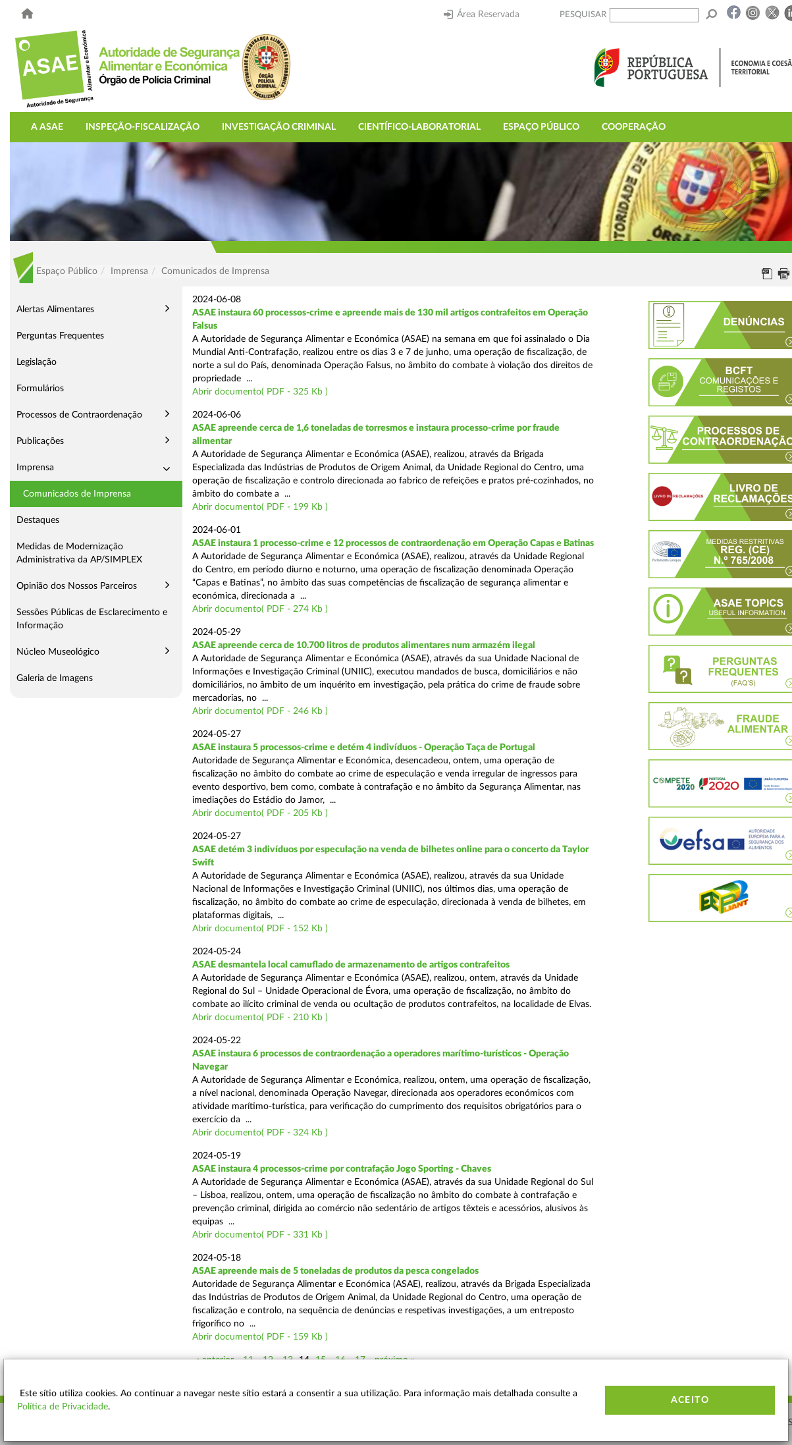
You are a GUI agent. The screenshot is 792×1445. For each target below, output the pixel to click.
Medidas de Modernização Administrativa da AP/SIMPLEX (79, 553)
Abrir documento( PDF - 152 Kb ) (260, 928)
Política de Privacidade (62, 1406)
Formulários (40, 388)
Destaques (37, 520)
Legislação (36, 362)
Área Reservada (481, 14)
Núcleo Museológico (57, 652)
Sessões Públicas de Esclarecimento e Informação (91, 619)
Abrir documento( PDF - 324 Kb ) (260, 1132)
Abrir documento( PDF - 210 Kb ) (260, 1017)
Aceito (690, 1400)
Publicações (40, 441)
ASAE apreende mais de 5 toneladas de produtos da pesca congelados (335, 1271)
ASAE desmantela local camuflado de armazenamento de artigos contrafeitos (351, 964)
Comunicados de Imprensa (77, 494)
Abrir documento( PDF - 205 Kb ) (260, 813)
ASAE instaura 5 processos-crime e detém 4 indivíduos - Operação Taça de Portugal (363, 747)
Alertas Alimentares (55, 309)
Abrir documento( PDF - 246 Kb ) (260, 711)
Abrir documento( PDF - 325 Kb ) (260, 391)
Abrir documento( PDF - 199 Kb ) (260, 507)
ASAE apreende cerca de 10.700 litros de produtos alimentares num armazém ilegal (363, 645)
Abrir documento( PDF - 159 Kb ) (260, 1337)
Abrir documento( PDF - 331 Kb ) (260, 1235)
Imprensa (35, 467)
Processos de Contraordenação (79, 415)
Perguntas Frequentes (60, 336)
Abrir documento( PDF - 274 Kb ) (260, 609)
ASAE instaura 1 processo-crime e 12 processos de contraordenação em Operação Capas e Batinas (393, 543)
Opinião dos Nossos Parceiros (76, 586)
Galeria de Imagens (54, 678)
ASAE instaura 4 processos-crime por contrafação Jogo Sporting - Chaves (341, 1169)
